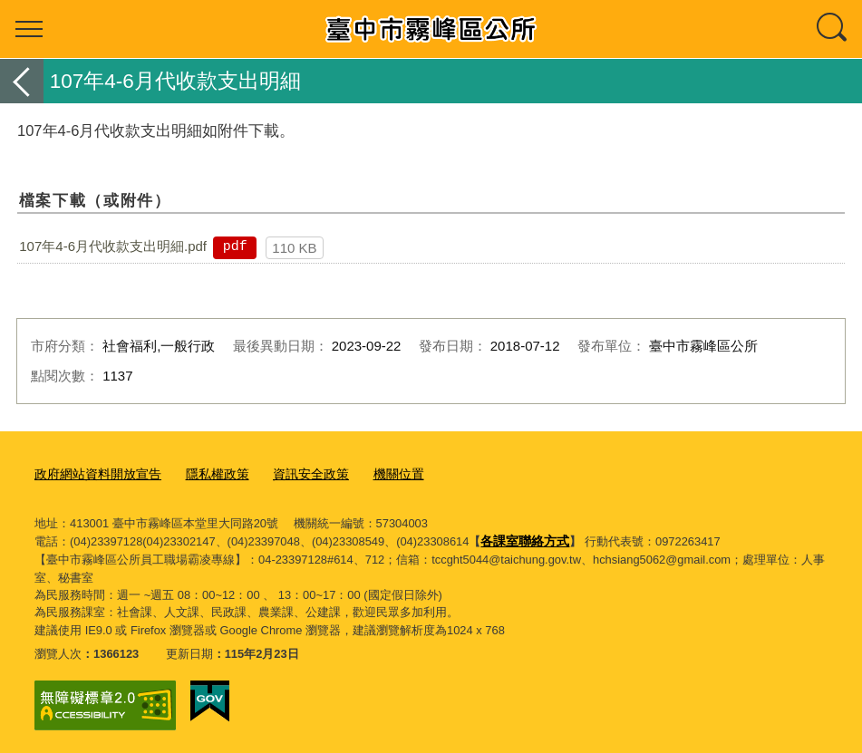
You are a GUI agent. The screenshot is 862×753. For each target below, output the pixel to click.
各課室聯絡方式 (521, 538)
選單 (29, 29)
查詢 (833, 29)
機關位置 (378, 472)
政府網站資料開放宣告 (93, 472)
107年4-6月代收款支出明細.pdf (113, 246)
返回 (22, 81)
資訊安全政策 (294, 472)
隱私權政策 (206, 472)
